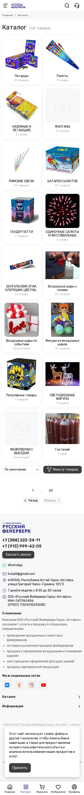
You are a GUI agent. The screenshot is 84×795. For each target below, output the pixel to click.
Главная (7, 15)
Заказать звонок (18, 554)
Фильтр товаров (62, 469)
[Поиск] (67, 5)
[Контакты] (77, 5)
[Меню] (5, 5)
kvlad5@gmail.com (21, 574)
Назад (30, 500)
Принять (19, 768)
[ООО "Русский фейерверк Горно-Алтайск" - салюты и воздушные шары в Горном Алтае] (18, 5)
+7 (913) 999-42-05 (21, 546)
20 (51, 491)
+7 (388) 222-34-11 (21, 540)
